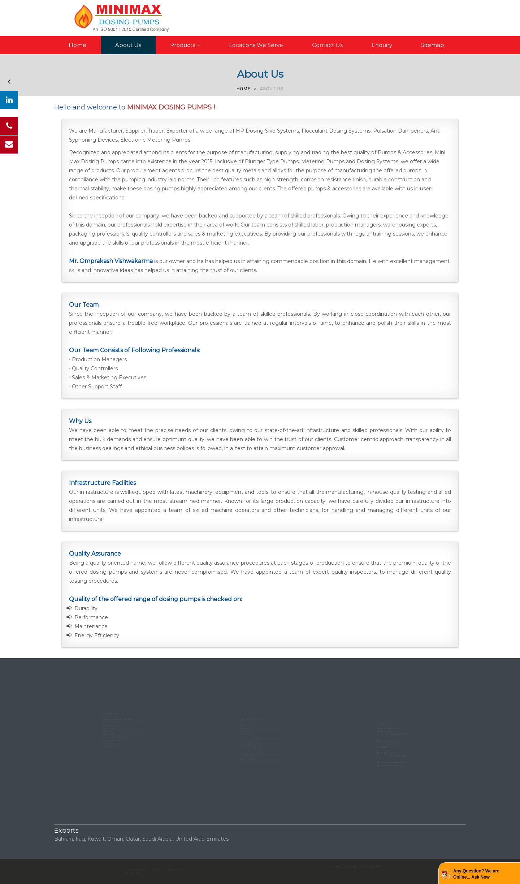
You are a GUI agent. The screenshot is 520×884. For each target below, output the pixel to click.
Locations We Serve (256, 45)
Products (186, 45)
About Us (128, 45)
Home (77, 45)
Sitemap (432, 45)
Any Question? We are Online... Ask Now (476, 874)
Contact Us (327, 45)
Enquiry (382, 45)
